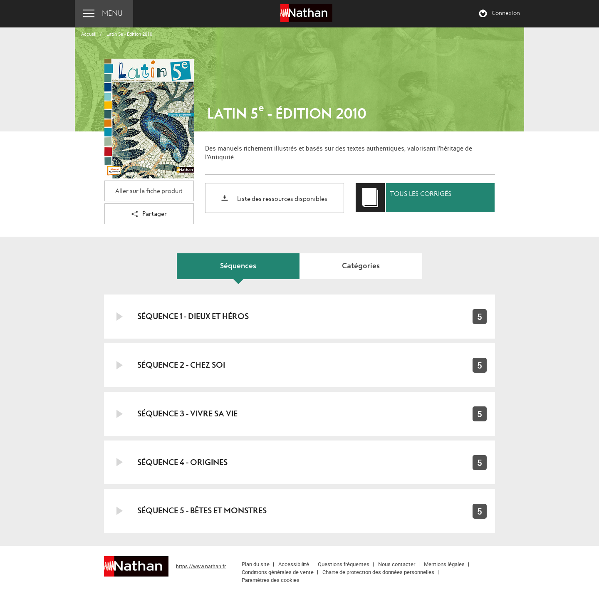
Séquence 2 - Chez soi (181, 365)
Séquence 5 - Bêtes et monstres (202, 510)
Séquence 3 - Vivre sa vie (187, 413)
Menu (112, 13)
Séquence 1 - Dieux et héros (193, 316)
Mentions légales (444, 564)
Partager (149, 214)
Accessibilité (293, 564)
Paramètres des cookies (271, 580)
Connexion (506, 13)
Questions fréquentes (343, 564)
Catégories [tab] (361, 266)
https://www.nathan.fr (201, 566)
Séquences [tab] (238, 266)
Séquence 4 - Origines (182, 462)
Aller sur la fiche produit (149, 191)
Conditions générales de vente (278, 572)
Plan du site (256, 564)
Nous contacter (396, 564)
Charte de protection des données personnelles (378, 572)
